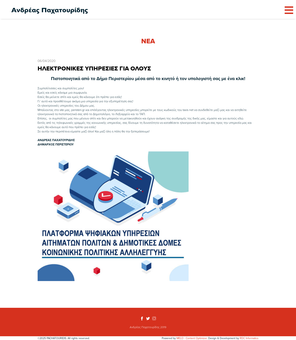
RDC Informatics (249, 338)
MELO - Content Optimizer (192, 338)
